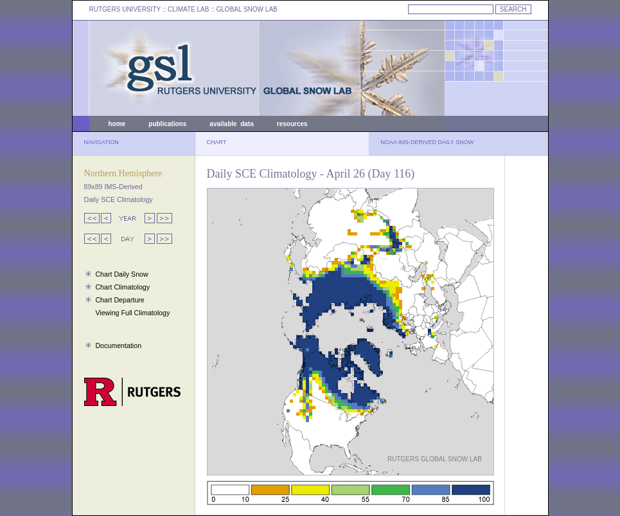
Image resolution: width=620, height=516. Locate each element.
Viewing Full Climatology (132, 313)
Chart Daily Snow (121, 274)
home (117, 123)
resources (292, 123)
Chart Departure (119, 300)
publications (167, 123)
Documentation (118, 345)
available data (231, 123)
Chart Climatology (122, 287)
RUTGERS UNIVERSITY (125, 9)
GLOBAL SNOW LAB (247, 9)
